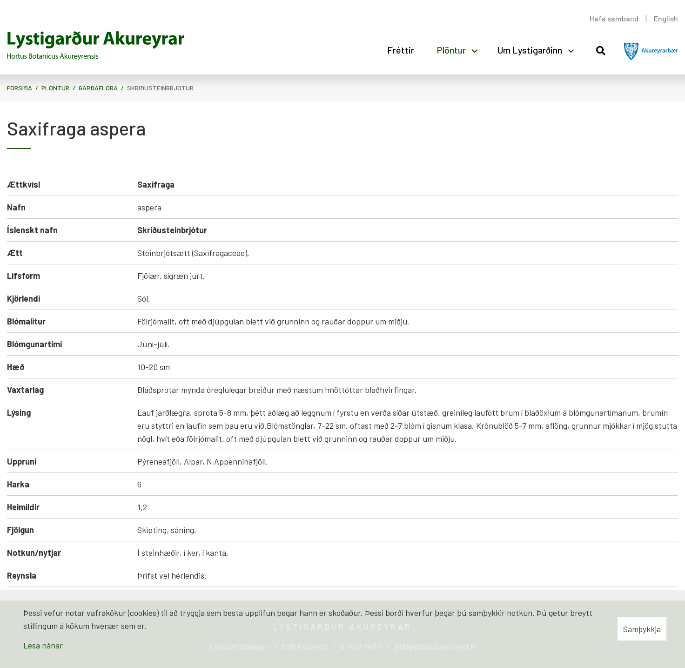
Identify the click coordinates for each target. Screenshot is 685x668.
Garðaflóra (98, 88)
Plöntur (55, 88)
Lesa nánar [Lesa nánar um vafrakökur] (43, 645)
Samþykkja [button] (642, 629)
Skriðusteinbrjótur (160, 88)
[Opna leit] (600, 49)
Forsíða (19, 88)
